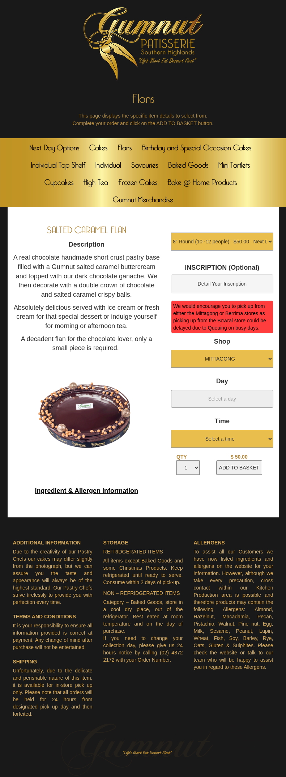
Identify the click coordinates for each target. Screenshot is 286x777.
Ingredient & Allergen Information (86, 490)
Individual (108, 163)
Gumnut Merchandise (143, 198)
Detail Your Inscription (222, 284)
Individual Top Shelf (58, 163)
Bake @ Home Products (202, 181)
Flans (125, 146)
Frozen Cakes (138, 181)
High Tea (95, 181)
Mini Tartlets (234, 163)
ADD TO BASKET (239, 468)
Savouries (144, 163)
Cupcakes (58, 181)
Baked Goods (188, 163)
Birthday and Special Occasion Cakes (196, 146)
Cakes (98, 146)
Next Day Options (54, 146)
